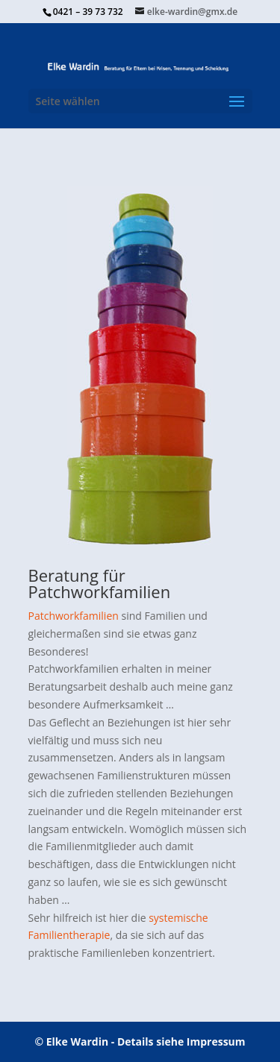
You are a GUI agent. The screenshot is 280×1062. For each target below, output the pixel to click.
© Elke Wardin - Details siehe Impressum (139, 1041)
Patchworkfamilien (73, 616)
